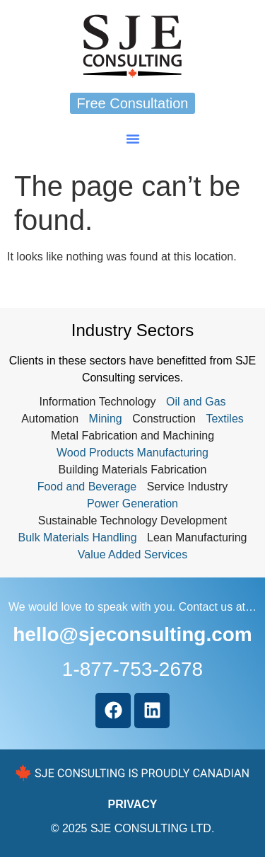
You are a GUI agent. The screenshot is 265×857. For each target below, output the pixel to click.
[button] (132, 138)
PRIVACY (133, 804)
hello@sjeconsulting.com (132, 634)
